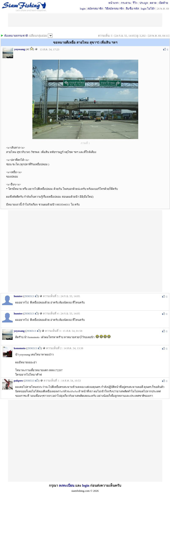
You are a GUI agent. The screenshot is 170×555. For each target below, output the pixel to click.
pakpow (18, 380)
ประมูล (144, 2)
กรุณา (54, 485)
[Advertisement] (47, 250)
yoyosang (19, 49)
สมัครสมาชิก (95, 8)
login (83, 8)
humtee (18, 296)
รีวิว (135, 2)
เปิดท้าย (163, 2)
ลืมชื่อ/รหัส (132, 8)
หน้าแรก (113, 2)
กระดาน (126, 2)
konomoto (20, 348)
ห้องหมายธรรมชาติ (16, 35)
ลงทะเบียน (66, 485)
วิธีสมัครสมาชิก (114, 8)
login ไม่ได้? (148, 8)
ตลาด (153, 2)
